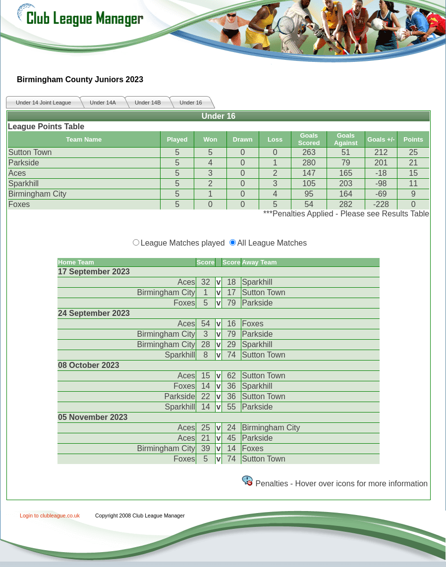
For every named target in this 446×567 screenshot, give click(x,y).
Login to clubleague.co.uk (50, 515)
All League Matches (272, 243)
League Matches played (183, 243)
